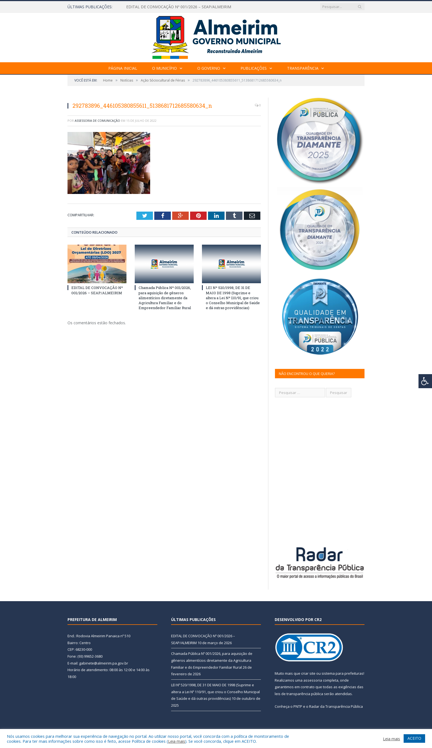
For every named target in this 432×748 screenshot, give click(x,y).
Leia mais (176, 741)
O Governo (208, 68)
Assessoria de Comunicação (97, 120)
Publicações (254, 68)
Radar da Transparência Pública (336, 706)
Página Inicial (122, 68)
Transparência (302, 68)
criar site (308, 673)
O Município (164, 68)
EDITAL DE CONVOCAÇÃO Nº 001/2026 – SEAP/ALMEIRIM (178, 6)
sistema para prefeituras (342, 673)
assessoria (312, 680)
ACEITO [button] (414, 738)
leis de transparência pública (299, 693)
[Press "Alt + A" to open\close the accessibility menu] (425, 381)
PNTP (297, 706)
